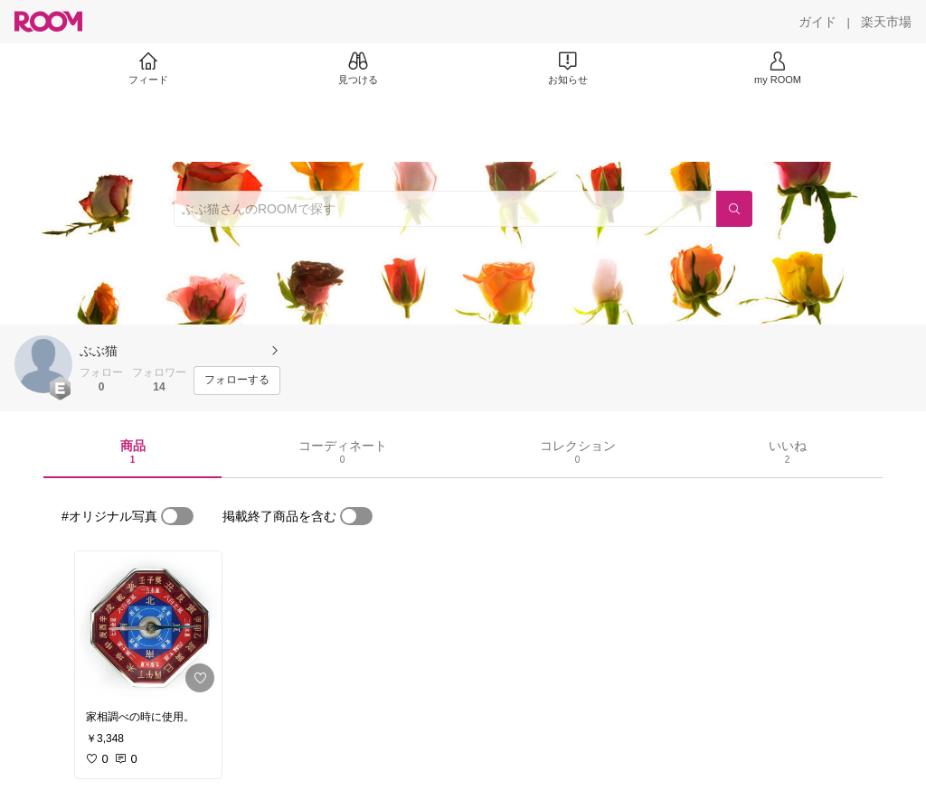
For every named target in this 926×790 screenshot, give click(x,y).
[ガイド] (817, 22)
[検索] (734, 209)
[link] (148, 625)
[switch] (177, 516)
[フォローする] (237, 380)
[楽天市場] (886, 22)
